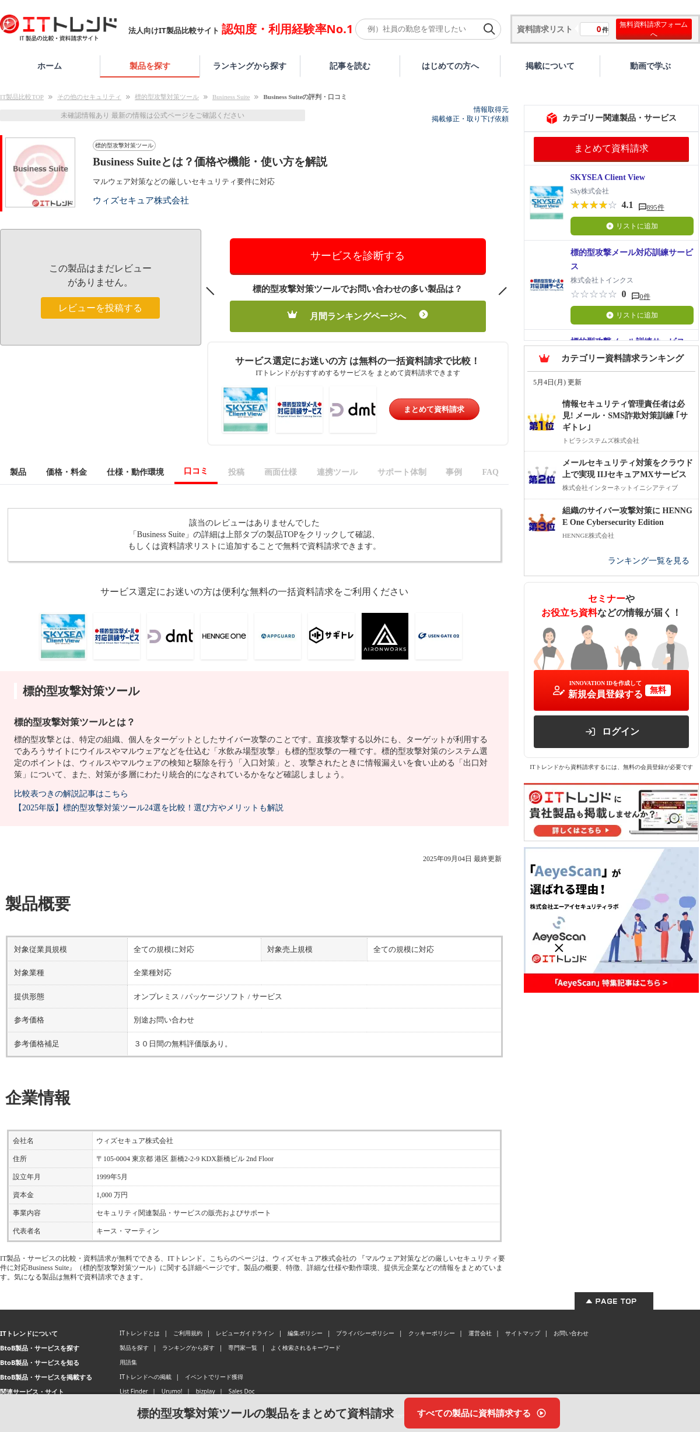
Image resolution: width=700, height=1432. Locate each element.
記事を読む (350, 65)
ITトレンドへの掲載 (146, 1377)
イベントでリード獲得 (214, 1377)
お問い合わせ (571, 1333)
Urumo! (172, 1391)
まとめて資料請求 (434, 409)
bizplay (205, 1391)
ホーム (49, 65)
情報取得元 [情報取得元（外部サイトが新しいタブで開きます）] (491, 109)
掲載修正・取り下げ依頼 (470, 119)
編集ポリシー (305, 1333)
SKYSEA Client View (607, 177)
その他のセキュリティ (89, 96)
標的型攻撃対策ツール (167, 96)
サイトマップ (522, 1333)
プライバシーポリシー (365, 1333)
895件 (655, 207)
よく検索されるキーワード (306, 1347)
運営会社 (480, 1333)
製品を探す (150, 65)
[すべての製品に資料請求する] (482, 1413)
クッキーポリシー (431, 1333)
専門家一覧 (242, 1347)
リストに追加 (632, 226)
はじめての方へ (450, 65)
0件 (645, 296)
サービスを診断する (357, 256)
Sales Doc (242, 1391)
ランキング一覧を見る (649, 560)
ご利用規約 (187, 1333)
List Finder (134, 1391)
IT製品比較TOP (22, 96)
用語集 (128, 1362)
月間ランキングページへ (357, 315)
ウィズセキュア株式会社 (141, 200)
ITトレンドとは (140, 1333)
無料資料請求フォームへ (654, 29)
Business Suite (231, 96)
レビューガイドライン (245, 1333)
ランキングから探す (249, 65)
